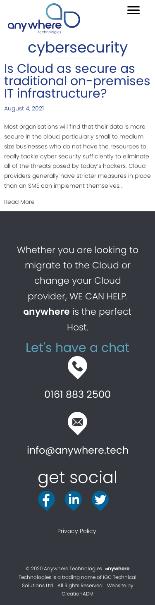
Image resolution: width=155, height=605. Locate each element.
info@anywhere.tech (78, 450)
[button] (133, 10)
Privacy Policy (77, 531)
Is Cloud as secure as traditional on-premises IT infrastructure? (77, 81)
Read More (19, 201)
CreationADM (77, 593)
